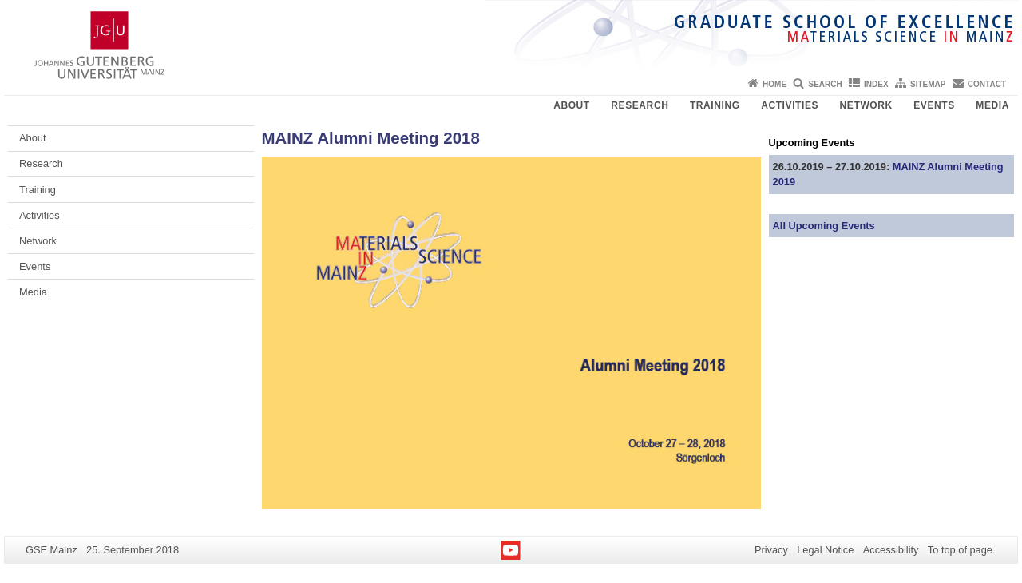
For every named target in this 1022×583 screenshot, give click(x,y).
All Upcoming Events (824, 226)
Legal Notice (825, 550)
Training (715, 105)
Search (825, 84)
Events (934, 105)
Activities (789, 105)
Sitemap (927, 84)
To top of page (960, 550)
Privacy (771, 550)
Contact (987, 84)
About (571, 105)
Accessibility (891, 550)
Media (992, 105)
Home (774, 84)
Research (639, 105)
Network (866, 105)
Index (876, 84)
